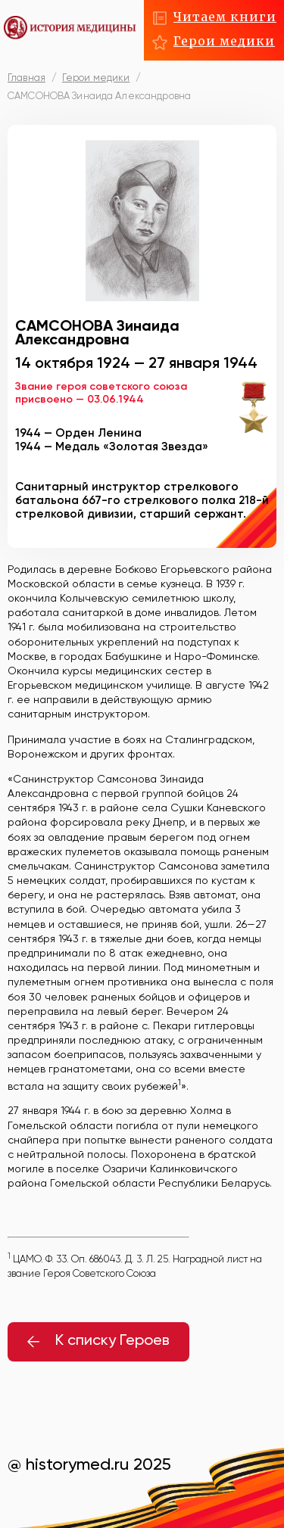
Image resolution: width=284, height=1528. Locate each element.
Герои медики (224, 40)
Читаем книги (224, 16)
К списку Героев (98, 1341)
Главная (26, 78)
